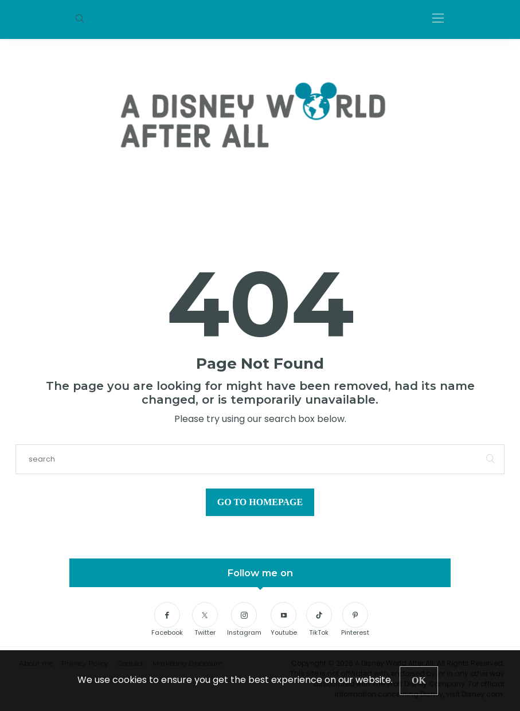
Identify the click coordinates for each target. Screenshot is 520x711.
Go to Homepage (260, 502)
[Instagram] (244, 620)
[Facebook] (167, 620)
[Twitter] (205, 620)
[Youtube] (284, 620)
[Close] (419, 680)
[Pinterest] (355, 620)
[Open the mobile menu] (438, 18)
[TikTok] (319, 620)
